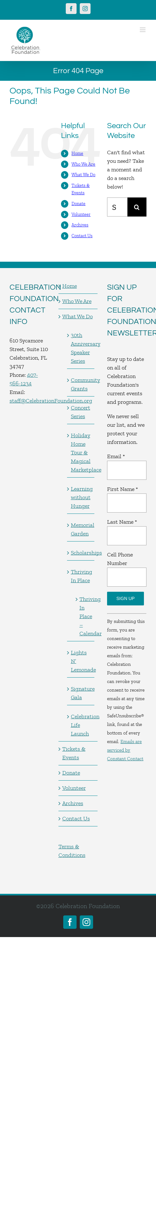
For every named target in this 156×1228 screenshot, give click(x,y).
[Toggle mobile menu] (143, 29)
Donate (78, 203)
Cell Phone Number (120, 559)
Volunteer (81, 214)
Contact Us (81, 235)
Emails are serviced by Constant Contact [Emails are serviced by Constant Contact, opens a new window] (125, 750)
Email (116, 456)
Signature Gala (81, 693)
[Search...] (117, 207)
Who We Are (83, 164)
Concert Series (80, 412)
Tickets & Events (73, 753)
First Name (122, 489)
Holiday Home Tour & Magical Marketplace (81, 452)
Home (77, 153)
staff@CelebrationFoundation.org (51, 400)
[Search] (136, 207)
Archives (79, 225)
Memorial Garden (81, 529)
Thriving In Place (81, 576)
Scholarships (81, 552)
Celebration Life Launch (81, 725)
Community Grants (81, 384)
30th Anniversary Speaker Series (81, 348)
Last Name (122, 521)
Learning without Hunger (81, 497)
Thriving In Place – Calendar (83, 616)
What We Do (83, 174)
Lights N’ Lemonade (81, 661)
